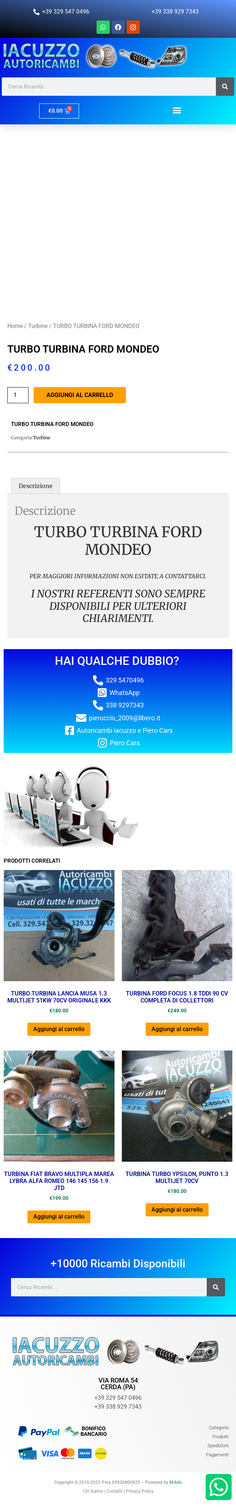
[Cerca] (225, 86)
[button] (177, 110)
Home (15, 326)
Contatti (114, 1491)
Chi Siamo (93, 1491)
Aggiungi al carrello (79, 395)
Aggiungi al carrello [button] (59, 1029)
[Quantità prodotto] (18, 395)
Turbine (38, 326)
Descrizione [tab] (36, 485)
